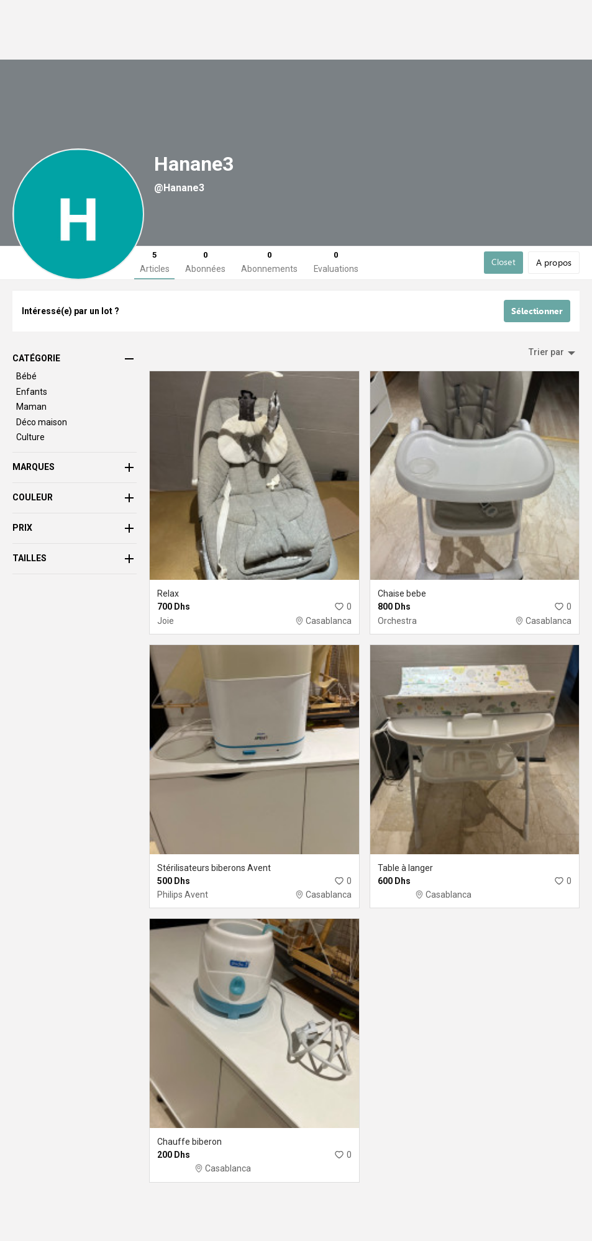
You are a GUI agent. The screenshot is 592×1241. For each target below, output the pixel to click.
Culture (163, 58)
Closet (503, 275)
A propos (286, 58)
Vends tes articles (436, 21)
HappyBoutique (509, 21)
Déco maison (41, 435)
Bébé (21, 58)
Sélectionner (537, 325)
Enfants (63, 58)
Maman (113, 58)
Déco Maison (222, 58)
